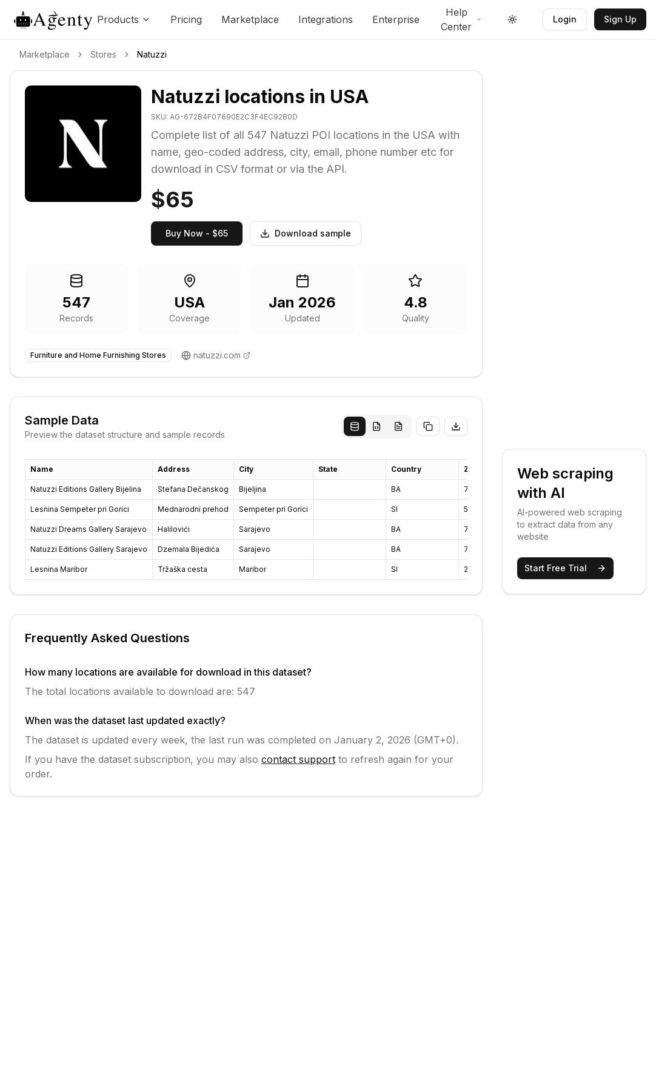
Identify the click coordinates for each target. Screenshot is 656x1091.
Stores (103, 54)
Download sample (305, 233)
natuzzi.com (217, 355)
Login (565, 19)
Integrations (325, 19)
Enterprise (396, 19)
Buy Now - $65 (197, 233)
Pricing (186, 19)
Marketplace (250, 19)
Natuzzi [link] (152, 54)
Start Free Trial (565, 568)
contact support (298, 759)
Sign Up (620, 19)
